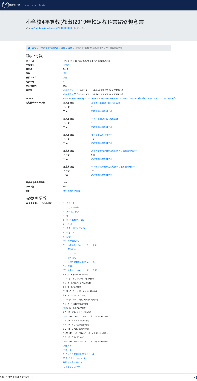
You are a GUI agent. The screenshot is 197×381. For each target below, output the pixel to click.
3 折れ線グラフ (71, 211)
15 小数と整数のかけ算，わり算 (79, 262)
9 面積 (67, 237)
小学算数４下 (69, 94)
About (34, 5)
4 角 (66, 216)
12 (64, 291)
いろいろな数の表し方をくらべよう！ (81, 354)
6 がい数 (68, 224)
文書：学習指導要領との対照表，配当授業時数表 (114, 150)
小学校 (66, 65)
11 (64, 278)
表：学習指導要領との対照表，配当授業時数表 (113, 166)
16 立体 (67, 266)
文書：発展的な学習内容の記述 (106, 103)
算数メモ (67, 345)
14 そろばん (69, 257)
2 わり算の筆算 (71, 207)
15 (64, 333)
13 (64, 316)
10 (64, 341)
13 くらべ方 (69, 253)
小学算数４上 (69, 90)
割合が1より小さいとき (74, 358)
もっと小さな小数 (71, 366)
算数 (63, 48)
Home (26, 5)
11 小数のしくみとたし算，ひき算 (80, 245)
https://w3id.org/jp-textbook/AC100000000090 (50, 28)
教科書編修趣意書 (71, 191)
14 (64, 299)
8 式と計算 (69, 232)
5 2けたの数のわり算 (73, 220)
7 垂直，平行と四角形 (74, 228)
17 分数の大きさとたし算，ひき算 (80, 270)
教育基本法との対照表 (101, 134)
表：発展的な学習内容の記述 (104, 118)
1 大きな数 (69, 203)
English (42, 5)
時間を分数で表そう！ (73, 362)
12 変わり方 (69, 249)
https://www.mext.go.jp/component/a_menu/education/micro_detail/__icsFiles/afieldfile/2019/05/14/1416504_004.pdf (119, 98)
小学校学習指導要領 (48, 48)
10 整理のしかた (71, 241)
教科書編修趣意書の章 (101, 111)
